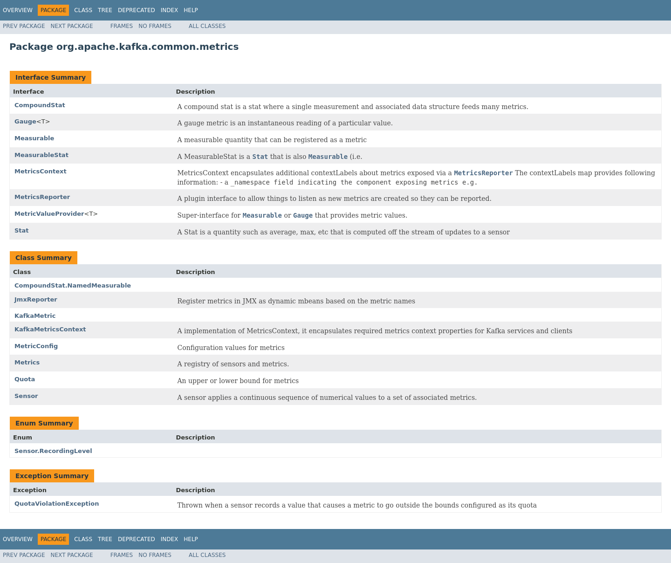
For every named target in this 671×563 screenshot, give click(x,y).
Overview (18, 10)
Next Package (72, 26)
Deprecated (136, 10)
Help (191, 10)
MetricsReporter (42, 196)
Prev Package (24, 26)
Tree (105, 10)
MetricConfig (36, 346)
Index (169, 10)
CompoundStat (39, 105)
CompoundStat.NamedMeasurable (72, 285)
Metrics (27, 362)
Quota (24, 379)
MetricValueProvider (49, 213)
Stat (21, 230)
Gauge (25, 121)
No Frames (154, 26)
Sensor (26, 395)
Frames (121, 26)
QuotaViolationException (56, 503)
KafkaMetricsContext (50, 329)
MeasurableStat (41, 154)
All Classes (207, 26)
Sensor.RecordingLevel (53, 450)
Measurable (34, 138)
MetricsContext (40, 171)
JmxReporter (35, 299)
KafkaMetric (34, 315)
